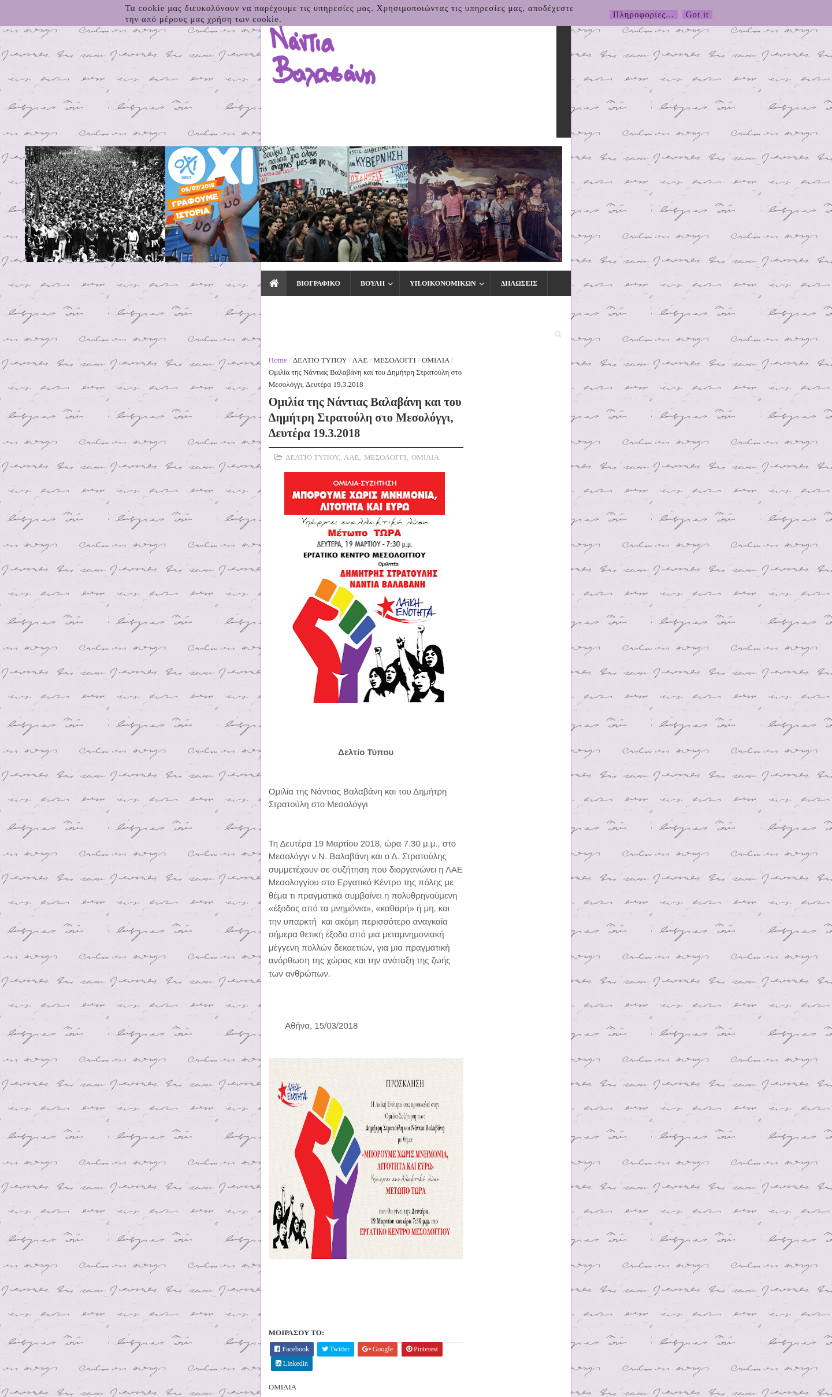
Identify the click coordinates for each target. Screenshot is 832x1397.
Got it (698, 14)
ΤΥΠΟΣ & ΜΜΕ (398, 163)
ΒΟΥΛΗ (186, 163)
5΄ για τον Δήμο (596, 371)
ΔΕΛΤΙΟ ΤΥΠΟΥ (137, 191)
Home (95, 191)
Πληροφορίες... (643, 14)
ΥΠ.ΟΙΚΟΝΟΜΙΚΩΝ (257, 163)
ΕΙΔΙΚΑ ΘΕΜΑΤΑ (476, 163)
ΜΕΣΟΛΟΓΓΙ (212, 191)
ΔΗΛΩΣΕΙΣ (333, 163)
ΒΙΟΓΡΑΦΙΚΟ (132, 163)
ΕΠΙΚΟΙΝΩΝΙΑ (612, 163)
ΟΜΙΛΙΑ (252, 191)
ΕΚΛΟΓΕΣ (546, 163)
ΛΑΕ (177, 191)
